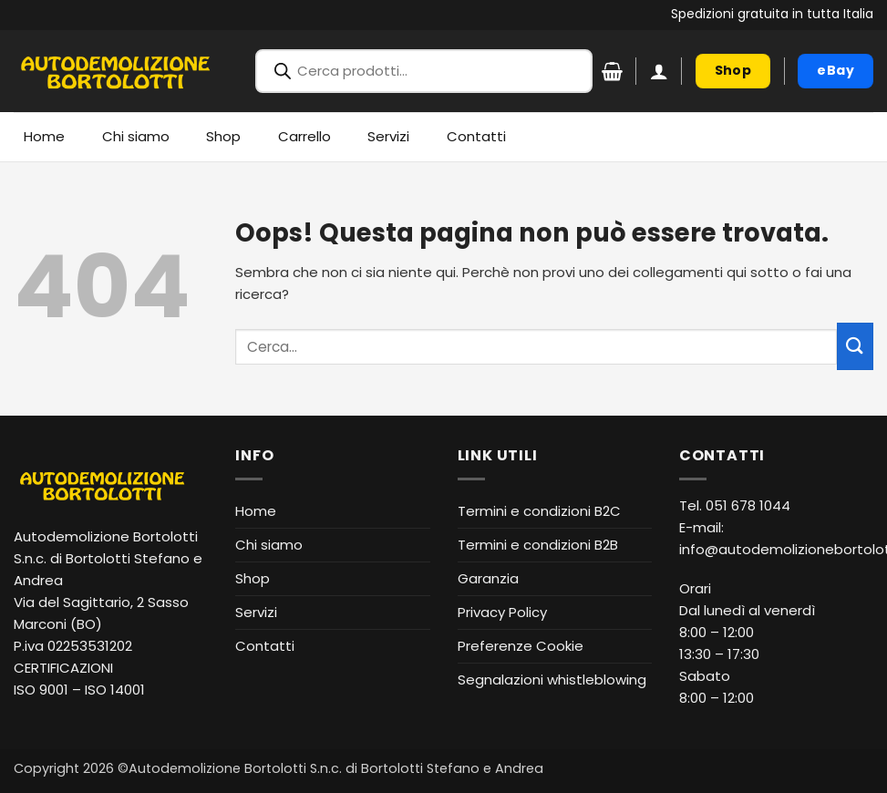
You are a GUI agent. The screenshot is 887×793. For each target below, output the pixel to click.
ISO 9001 (41, 689)
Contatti (476, 136)
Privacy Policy (502, 612)
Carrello (304, 136)
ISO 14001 (115, 689)
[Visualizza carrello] (612, 71)
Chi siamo (136, 136)
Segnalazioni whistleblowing (552, 679)
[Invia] (855, 346)
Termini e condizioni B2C (539, 510)
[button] (659, 71)
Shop (223, 136)
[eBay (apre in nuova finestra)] (835, 71)
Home (44, 136)
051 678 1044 (748, 505)
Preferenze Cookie (520, 645)
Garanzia (488, 578)
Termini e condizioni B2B (538, 544)
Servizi (388, 136)
